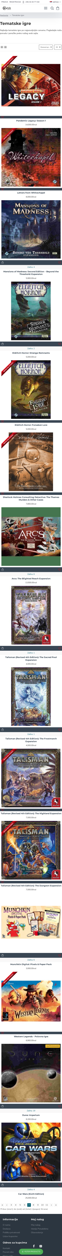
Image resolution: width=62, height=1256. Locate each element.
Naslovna (4, 15)
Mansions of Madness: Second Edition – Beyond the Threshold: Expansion (31, 273)
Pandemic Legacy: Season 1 (31, 120)
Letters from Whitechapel (31, 192)
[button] (2, 117)
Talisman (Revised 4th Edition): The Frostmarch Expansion (31, 740)
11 (47, 1205)
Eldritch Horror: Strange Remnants (31, 353)
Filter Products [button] (32, 1251)
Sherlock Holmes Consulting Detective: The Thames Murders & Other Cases (31, 498)
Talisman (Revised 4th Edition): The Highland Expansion (31, 813)
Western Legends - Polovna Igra (31, 1036)
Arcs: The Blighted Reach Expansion (31, 578)
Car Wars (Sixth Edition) (31, 1194)
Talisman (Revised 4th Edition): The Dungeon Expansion (31, 885)
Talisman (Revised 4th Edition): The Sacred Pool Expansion (31, 658)
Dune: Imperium (31, 1115)
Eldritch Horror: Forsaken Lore (31, 425)
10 (42, 1205)
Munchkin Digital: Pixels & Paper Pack (31, 964)
